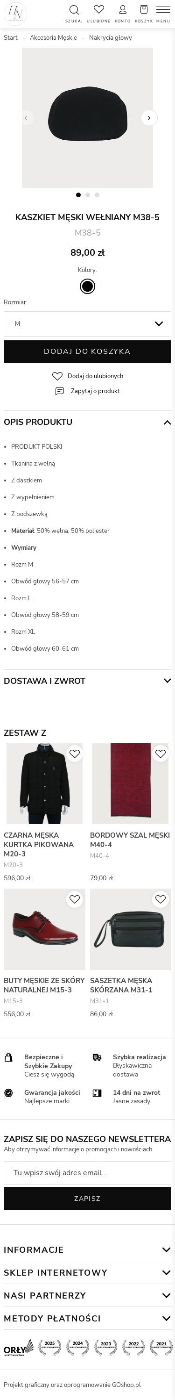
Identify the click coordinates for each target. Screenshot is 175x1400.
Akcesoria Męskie (53, 38)
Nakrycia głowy (110, 38)
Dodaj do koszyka (87, 351)
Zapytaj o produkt (95, 391)
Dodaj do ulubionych (95, 376)
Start (11, 38)
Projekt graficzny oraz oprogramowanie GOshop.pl (72, 1385)
